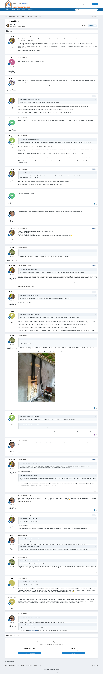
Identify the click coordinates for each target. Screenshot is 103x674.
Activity (7, 9)
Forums (7, 12)
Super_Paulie (12, 78)
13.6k (12, 220)
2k (12, 322)
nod (12, 57)
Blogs (17, 12)
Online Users (34, 12)
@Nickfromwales (33, 630)
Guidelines (23, 12)
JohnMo (11, 247)
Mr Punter (12, 118)
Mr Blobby (13, 24)
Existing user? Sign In (85, 4)
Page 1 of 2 (19, 31)
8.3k (12, 129)
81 (12, 608)
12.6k (12, 259)
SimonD (11, 311)
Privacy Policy (46, 669)
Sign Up (94, 3)
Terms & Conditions (21, 9)
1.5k (12, 147)
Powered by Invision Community (51, 672)
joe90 (11, 209)
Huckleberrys (12, 597)
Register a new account (30, 653)
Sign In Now (73, 653)
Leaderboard (30, 9)
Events (12, 12)
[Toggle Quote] (20, 99)
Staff (28, 12)
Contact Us (52, 669)
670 (12, 89)
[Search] (81, 10)
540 (12, 47)
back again (60, 160)
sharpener (12, 136)
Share (84, 25)
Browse (13, 10)
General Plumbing (21, 26)
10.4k (12, 68)
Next (11, 31)
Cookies (58, 669)
